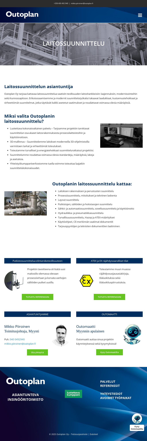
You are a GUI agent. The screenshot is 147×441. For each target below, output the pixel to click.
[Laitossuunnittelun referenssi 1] (37, 297)
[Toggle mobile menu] (140, 15)
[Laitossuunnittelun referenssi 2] (109, 297)
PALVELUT (107, 382)
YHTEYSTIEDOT (111, 394)
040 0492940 (17, 339)
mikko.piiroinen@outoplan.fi (82, 3)
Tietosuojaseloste (79, 434)
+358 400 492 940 (61, 3)
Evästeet (94, 434)
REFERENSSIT (110, 386)
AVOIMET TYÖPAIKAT (115, 398)
